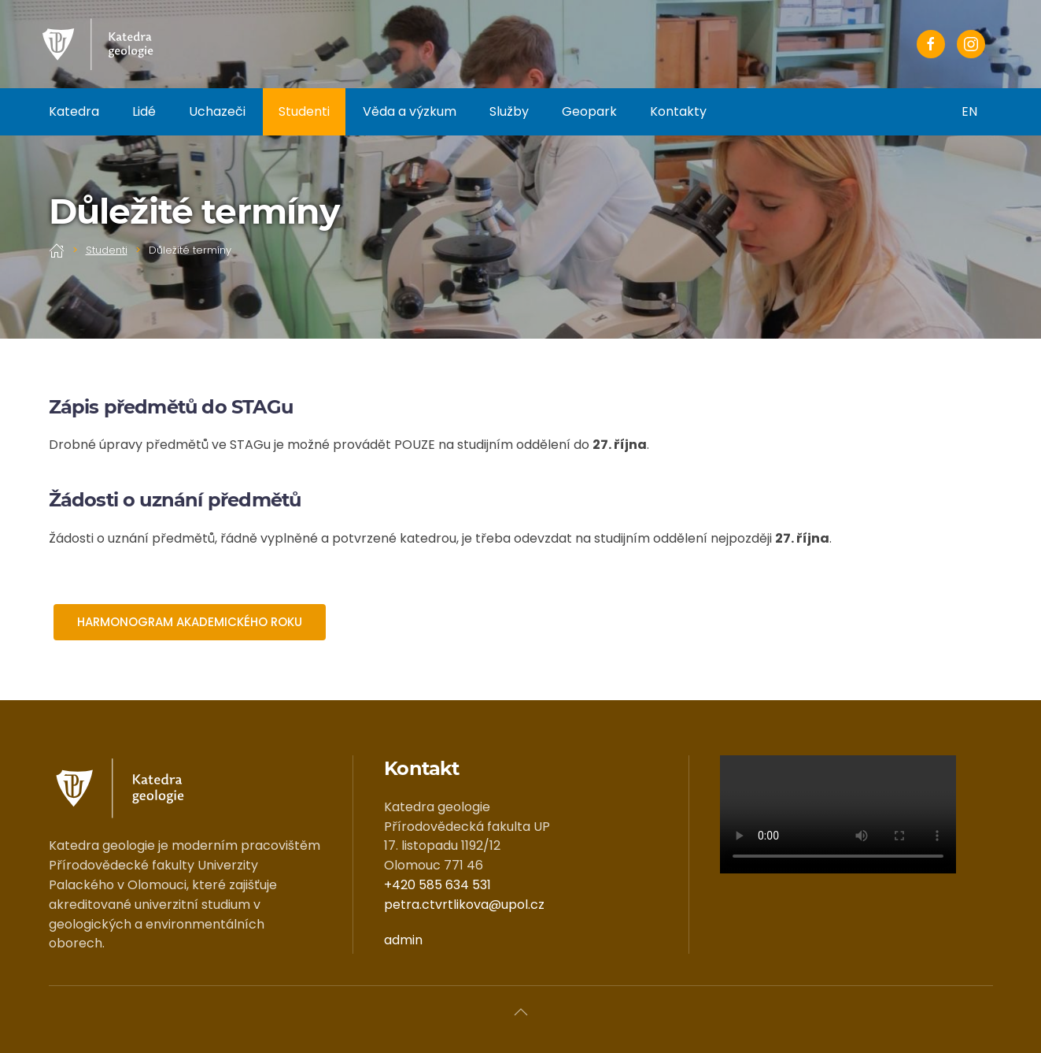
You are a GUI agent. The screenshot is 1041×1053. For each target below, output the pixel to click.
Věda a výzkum (409, 111)
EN (969, 111)
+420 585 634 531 (437, 885)
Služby (509, 111)
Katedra (74, 111)
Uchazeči (217, 111)
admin (403, 940)
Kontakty (678, 111)
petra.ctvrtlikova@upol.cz (464, 904)
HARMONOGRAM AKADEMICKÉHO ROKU (189, 622)
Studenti (304, 111)
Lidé (144, 111)
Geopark (589, 111)
